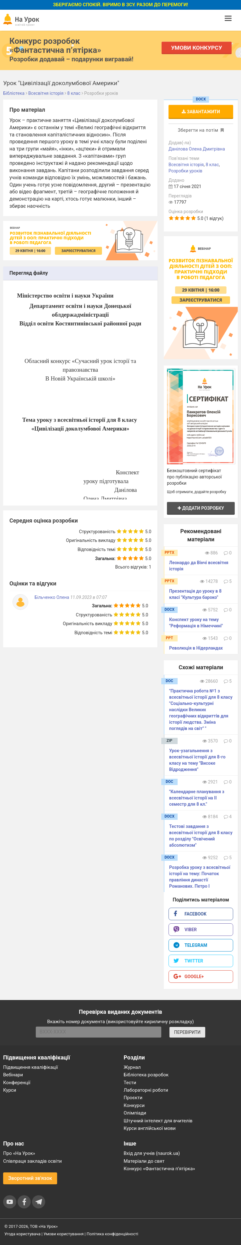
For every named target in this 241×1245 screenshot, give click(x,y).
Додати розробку (201, 508)
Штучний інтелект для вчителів (158, 1121)
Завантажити (201, 111)
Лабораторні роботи (146, 1090)
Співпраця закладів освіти (32, 1161)
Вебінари (13, 1075)
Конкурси (134, 1105)
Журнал (132, 1067)
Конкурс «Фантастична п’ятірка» (159, 1168)
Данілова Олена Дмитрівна (197, 148)
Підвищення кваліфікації (30, 1067)
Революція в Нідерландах (196, 648)
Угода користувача (22, 1234)
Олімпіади (135, 1113)
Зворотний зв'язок (30, 1178)
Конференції (16, 1082)
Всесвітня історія (186, 164)
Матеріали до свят (144, 1161)
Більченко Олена (52, 597)
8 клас (212, 164)
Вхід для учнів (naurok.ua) (152, 1153)
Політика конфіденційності (112, 1234)
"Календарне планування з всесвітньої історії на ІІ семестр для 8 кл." (196, 798)
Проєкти (133, 1097)
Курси (9, 1090)
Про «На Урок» (19, 1153)
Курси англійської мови (150, 1128)
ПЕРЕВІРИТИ (187, 1032)
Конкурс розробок (55, 45)
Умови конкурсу (196, 47)
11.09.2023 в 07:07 (88, 597)
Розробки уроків (185, 170)
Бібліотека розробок (146, 1075)
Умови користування (64, 1234)
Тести (130, 1082)
